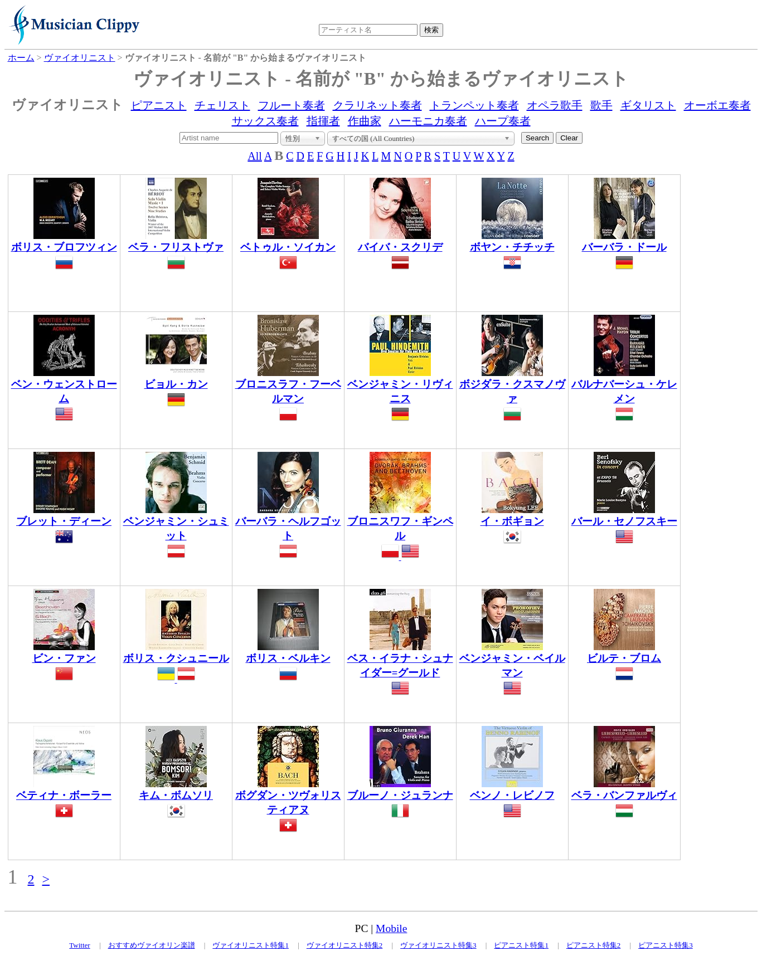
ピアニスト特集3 (665, 945)
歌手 (601, 105)
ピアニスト (159, 105)
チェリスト (222, 105)
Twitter (79, 945)
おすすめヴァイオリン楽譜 (151, 945)
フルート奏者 (291, 105)
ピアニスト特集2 (593, 945)
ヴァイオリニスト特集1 (250, 945)
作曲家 (364, 121)
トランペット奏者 (474, 105)
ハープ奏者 (503, 121)
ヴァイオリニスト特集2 (345, 945)
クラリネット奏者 (377, 105)
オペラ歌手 (555, 105)
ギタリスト (648, 105)
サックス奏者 (265, 121)
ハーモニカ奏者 (428, 121)
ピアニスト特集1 (521, 945)
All (254, 156)
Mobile (391, 928)
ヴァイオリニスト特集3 (438, 945)
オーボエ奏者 (717, 105)
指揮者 (323, 121)
